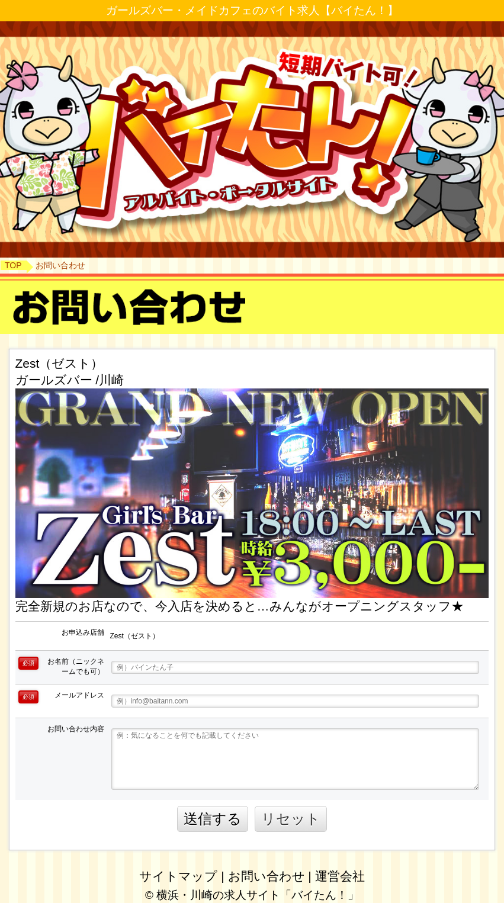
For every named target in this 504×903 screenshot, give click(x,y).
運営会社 (340, 876)
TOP (13, 265)
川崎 (111, 380)
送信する (213, 819)
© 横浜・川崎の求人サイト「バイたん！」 (252, 895)
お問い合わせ (266, 876)
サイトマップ (178, 876)
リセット (290, 819)
